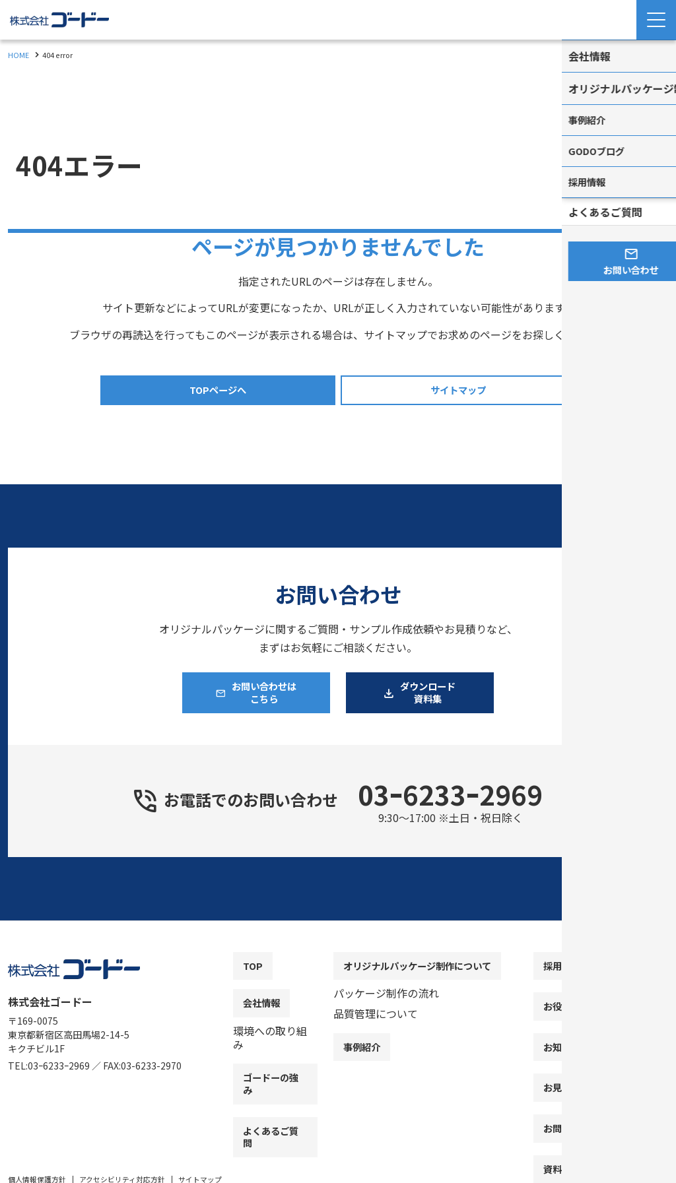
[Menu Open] (656, 20)
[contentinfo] (338, 1059)
